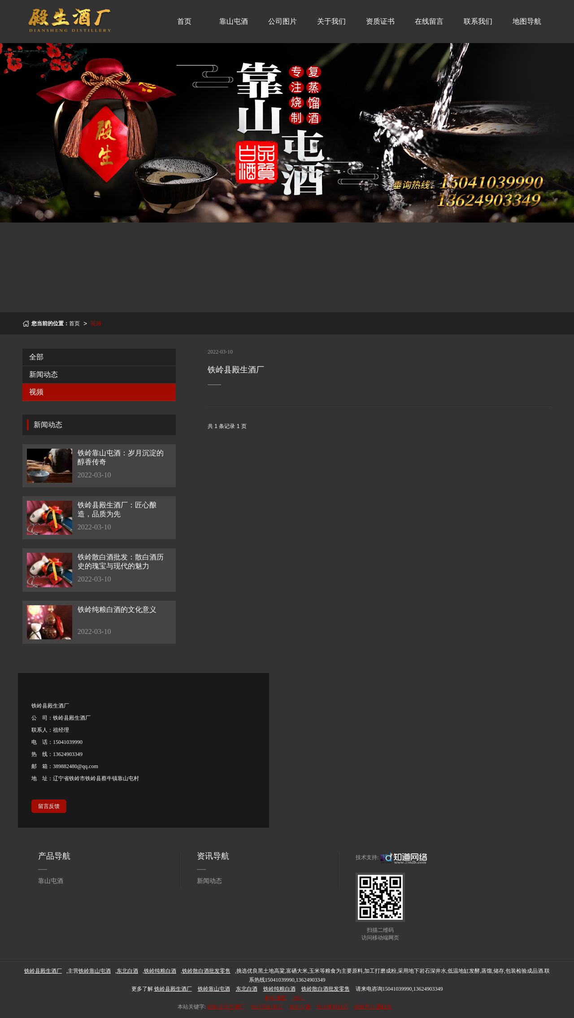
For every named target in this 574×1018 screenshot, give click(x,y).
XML (298, 998)
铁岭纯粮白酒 (332, 1007)
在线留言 (429, 21)
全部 (36, 357)
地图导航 (527, 21)
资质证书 (380, 21)
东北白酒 (299, 1007)
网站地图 (276, 998)
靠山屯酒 (233, 21)
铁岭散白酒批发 (373, 1007)
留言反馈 (49, 806)
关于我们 (331, 21)
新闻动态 (43, 374)
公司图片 (282, 21)
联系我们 (478, 21)
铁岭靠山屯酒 (267, 1007)
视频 (96, 323)
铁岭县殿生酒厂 (226, 1007)
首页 (184, 21)
